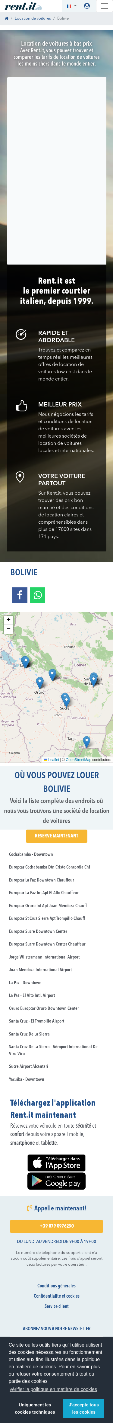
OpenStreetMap (78, 760)
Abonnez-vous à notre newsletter (56, 1329)
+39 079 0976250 (56, 1226)
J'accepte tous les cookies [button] (84, 1408)
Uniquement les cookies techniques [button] (35, 1408)
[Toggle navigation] (104, 6)
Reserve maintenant (56, 836)
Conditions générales (56, 1286)
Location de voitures (33, 19)
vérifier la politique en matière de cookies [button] (53, 1389)
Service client (57, 1306)
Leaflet (51, 760)
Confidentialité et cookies (57, 1296)
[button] (72, 6)
